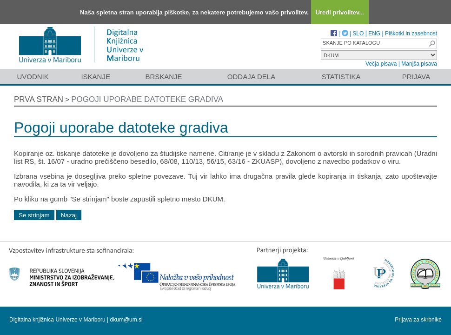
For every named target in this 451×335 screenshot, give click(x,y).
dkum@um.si (126, 319)
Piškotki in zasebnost (411, 33)
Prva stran (38, 99)
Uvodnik (32, 76)
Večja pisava (381, 63)
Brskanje (163, 76)
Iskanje (95, 76)
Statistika (341, 76)
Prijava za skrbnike (418, 319)
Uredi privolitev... (340, 12)
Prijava (416, 76)
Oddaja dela (251, 76)
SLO (358, 33)
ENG (374, 33)
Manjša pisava (419, 63)
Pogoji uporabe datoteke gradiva (147, 99)
